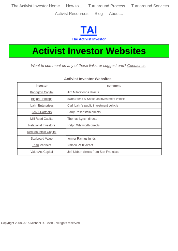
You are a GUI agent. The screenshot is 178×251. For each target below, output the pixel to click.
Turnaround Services (150, 6)
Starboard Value (42, 138)
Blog (99, 13)
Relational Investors (41, 125)
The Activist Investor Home (36, 6)
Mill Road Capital (41, 119)
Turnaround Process (107, 6)
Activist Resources (72, 13)
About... (116, 13)
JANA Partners (42, 112)
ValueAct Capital (42, 152)
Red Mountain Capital (41, 132)
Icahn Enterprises (41, 105)
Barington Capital (41, 92)
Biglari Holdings (41, 99)
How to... (74, 6)
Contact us (136, 65)
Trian (35, 145)
